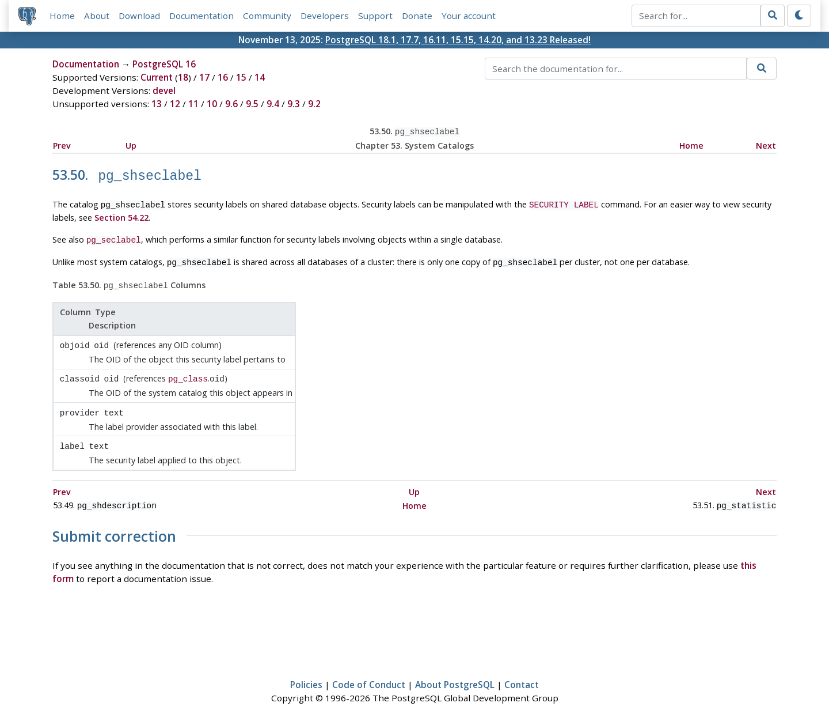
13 (156, 103)
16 (223, 77)
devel (164, 90)
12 (175, 103)
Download (139, 15)
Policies (306, 671)
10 (212, 103)
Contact (521, 671)
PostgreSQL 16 (164, 64)
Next (766, 144)
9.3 (293, 103)
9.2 (314, 103)
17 (204, 77)
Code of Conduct (368, 671)
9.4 (273, 103)
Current (156, 77)
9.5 (252, 103)
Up (131, 144)
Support (375, 15)
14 (259, 77)
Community (267, 15)
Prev (62, 144)
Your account (469, 15)
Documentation (201, 15)
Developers (325, 15)
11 (193, 103)
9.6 (231, 103)
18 (183, 77)
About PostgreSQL (455, 671)
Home (62, 15)
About (96, 15)
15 (241, 77)
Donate (417, 15)
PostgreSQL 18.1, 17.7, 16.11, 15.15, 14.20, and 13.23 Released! (458, 40)
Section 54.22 (121, 213)
